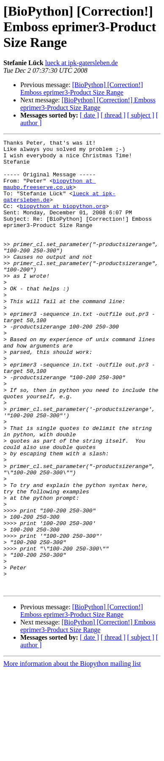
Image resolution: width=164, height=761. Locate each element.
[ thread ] (113, 115)
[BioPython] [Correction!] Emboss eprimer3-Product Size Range (81, 88)
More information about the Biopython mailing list (72, 753)
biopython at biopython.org (63, 220)
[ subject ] (140, 115)
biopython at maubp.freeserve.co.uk (49, 193)
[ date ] (89, 115)
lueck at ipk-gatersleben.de (81, 62)
